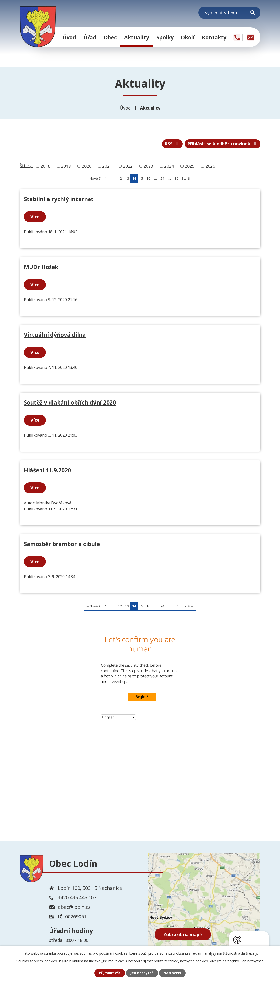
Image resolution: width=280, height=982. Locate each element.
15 (141, 179)
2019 (66, 166)
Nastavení (172, 973)
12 (120, 179)
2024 (169, 166)
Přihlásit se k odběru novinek (222, 144)
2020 (86, 166)
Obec (110, 37)
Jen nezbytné (142, 973)
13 (127, 179)
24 (162, 179)
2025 (189, 166)
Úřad (89, 37)
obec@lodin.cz (74, 907)
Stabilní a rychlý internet (59, 199)
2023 (148, 166)
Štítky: (26, 166)
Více (35, 217)
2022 (128, 166)
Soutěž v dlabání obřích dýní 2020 (70, 403)
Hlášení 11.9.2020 (47, 470)
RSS (171, 144)
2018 (45, 166)
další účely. (249, 953)
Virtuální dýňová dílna (55, 335)
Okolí (188, 37)
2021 (107, 166)
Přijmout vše (110, 973)
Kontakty (214, 37)
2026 (210, 166)
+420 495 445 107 (77, 897)
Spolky (165, 37)
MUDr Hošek (41, 267)
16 (148, 179)
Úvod (69, 37)
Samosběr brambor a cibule (62, 544)
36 (177, 179)
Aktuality (136, 37)
